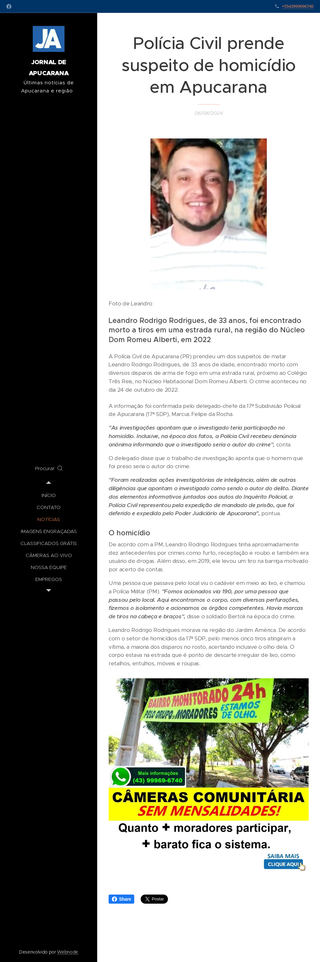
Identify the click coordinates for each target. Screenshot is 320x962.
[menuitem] (48, 495)
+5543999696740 (298, 6)
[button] (49, 468)
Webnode (67, 952)
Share (121, 899)
